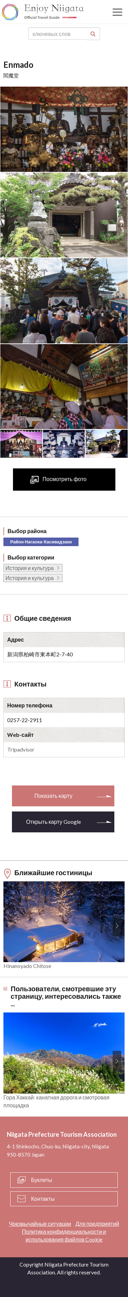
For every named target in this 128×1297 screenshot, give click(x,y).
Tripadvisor (20, 749)
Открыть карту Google (53, 821)
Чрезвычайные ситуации (40, 1223)
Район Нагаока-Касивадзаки (41, 541)
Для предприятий (97, 1223)
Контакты (43, 1198)
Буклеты (41, 1179)
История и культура (29, 568)
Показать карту (53, 795)
